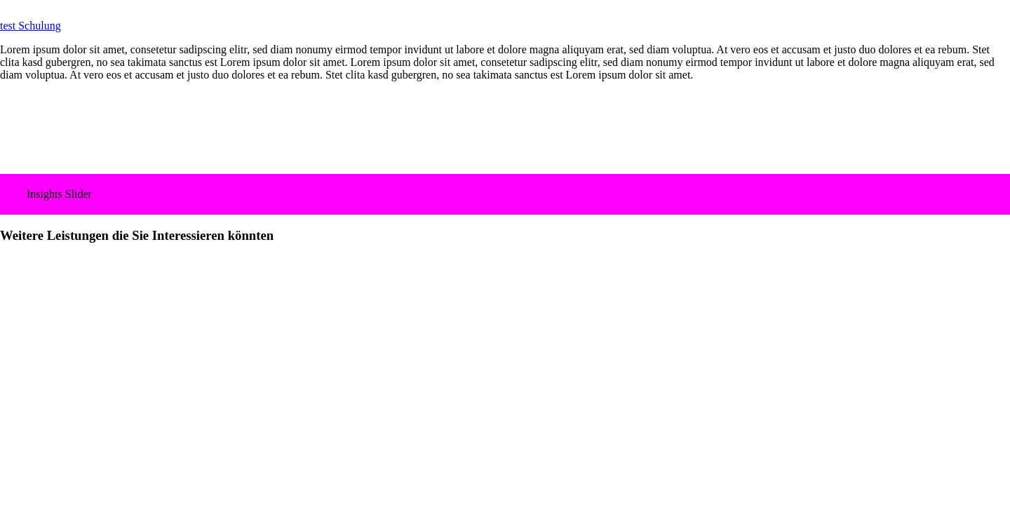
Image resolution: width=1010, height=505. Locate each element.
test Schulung (30, 26)
